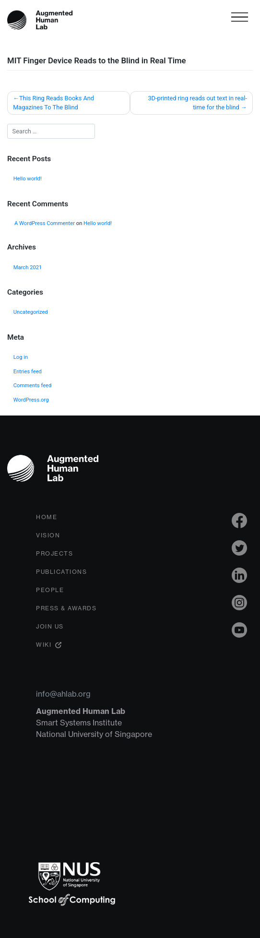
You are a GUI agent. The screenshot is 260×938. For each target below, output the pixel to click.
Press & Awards (66, 608)
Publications (61, 571)
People (50, 590)
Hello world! (27, 179)
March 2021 (27, 267)
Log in (20, 357)
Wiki (43, 644)
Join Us (50, 626)
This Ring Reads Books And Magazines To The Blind (53, 103)
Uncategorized (30, 312)
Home (46, 517)
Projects (54, 553)
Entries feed (27, 371)
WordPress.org (31, 400)
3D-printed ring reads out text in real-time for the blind (197, 103)
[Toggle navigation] (239, 17)
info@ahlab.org (63, 694)
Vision (48, 535)
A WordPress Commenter (44, 223)
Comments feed (32, 385)
